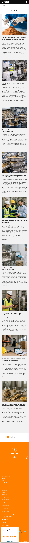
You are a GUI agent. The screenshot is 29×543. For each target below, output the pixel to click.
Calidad (3, 472)
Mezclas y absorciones (6, 488)
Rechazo (12, 536)
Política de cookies (5, 524)
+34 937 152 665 (5, 517)
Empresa (4, 478)
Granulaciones (4, 494)
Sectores (4, 470)
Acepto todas (6, 536)
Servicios (4, 467)
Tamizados (4, 492)
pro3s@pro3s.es (5, 519)
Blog (4, 5)
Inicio (2, 5)
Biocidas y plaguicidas (5, 511)
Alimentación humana (5, 505)
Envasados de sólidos (6, 497)
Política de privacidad (5, 525)
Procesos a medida (5, 499)
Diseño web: (24, 541)
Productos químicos (5, 508)
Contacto (4, 482)
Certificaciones (5, 474)
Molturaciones (4, 490)
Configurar (9, 539)
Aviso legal (4, 522)
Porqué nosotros (6, 476)
